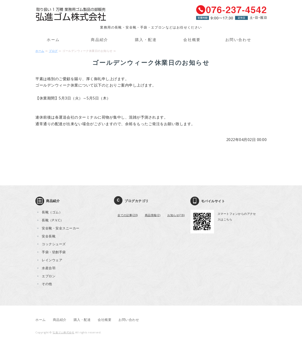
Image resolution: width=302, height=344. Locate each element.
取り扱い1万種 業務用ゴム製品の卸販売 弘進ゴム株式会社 (70, 15)
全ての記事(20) (127, 215)
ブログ (53, 51)
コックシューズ (54, 244)
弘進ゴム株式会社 (63, 332)
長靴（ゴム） (52, 212)
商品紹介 (99, 39)
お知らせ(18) (176, 215)
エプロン (48, 276)
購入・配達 (146, 39)
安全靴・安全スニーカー (61, 228)
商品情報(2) (152, 215)
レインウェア (52, 260)
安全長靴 (48, 236)
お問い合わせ (238, 39)
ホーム (53, 39)
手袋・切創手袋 (54, 252)
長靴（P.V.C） (53, 220)
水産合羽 (48, 268)
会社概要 (192, 39)
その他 (47, 284)
